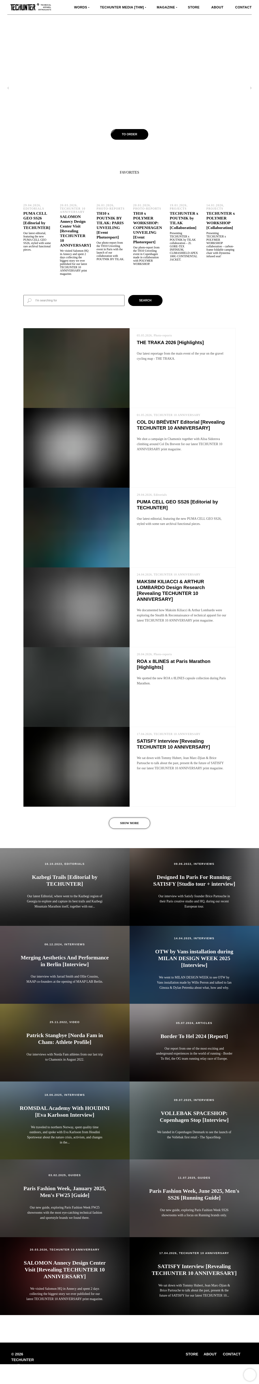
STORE (192, 1354)
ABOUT (210, 1354)
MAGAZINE (166, 7)
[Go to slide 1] (126, 156)
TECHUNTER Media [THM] (122, 7)
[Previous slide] (8, 88)
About (217, 7)
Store (194, 7)
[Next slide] (251, 88)
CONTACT (232, 1354)
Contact (243, 7)
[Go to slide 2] (130, 156)
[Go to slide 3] (133, 156)
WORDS (80, 7)
